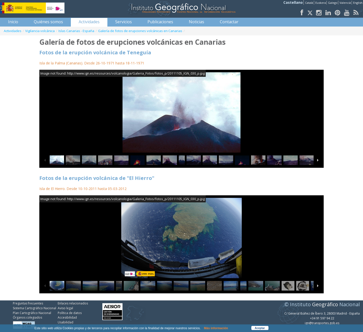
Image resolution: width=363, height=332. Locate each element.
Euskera (320, 3)
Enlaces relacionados (73, 303)
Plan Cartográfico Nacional (32, 313)
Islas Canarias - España (76, 31)
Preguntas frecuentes (28, 303)
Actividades (12, 31)
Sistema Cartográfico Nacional (34, 308)
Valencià (345, 3)
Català (309, 3)
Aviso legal (65, 308)
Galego (333, 3)
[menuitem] (13, 22)
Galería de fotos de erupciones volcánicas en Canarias (140, 31)
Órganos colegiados (27, 317)
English (357, 3)
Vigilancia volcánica (40, 31)
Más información (216, 328)
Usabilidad (65, 322)
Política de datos (70, 313)
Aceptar (260, 327)
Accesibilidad (67, 317)
